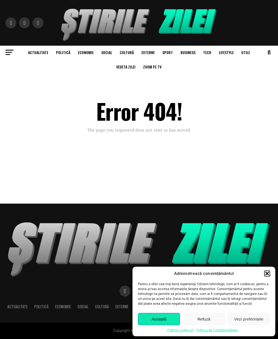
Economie (86, 52)
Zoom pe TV (152, 67)
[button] (267, 273)
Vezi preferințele (249, 319)
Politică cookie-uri (180, 330)
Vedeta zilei (125, 67)
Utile (245, 52)
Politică (63, 52)
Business (188, 52)
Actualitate (38, 52)
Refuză (203, 319)
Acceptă (159, 319)
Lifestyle (226, 52)
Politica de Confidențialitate (217, 330)
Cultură (127, 52)
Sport (167, 52)
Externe (148, 52)
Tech (207, 52)
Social (106, 52)
